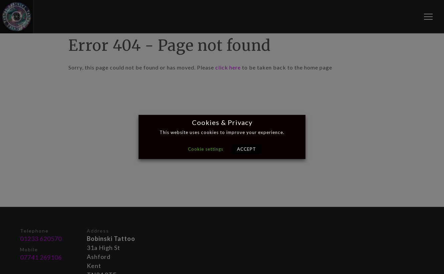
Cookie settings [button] (205, 149)
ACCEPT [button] (246, 149)
